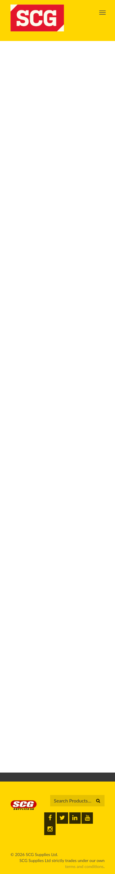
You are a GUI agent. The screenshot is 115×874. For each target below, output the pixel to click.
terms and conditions (84, 866)
